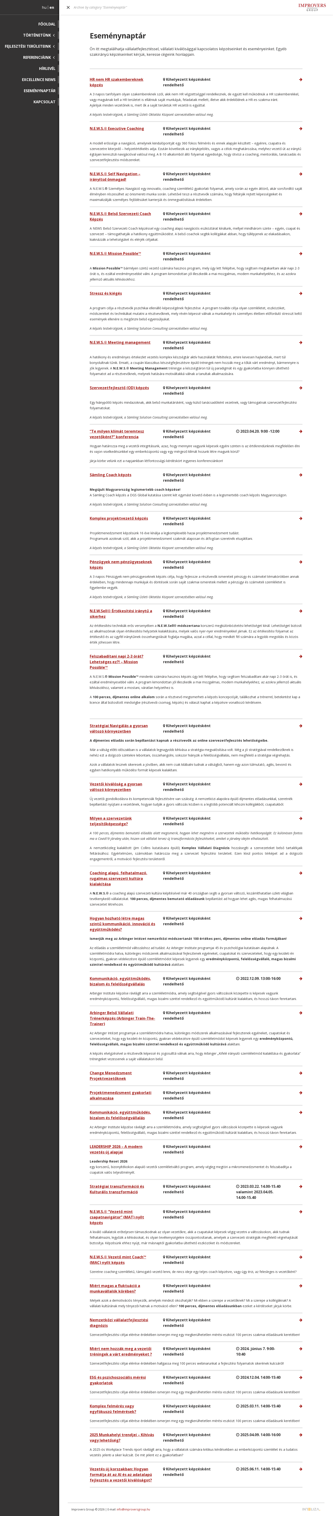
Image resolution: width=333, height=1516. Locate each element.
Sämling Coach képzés (110, 474)
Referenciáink (37, 57)
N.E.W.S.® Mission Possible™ (115, 253)
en (51, 7)
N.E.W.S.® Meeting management (120, 342)
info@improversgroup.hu (133, 1509)
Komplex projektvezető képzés (119, 518)
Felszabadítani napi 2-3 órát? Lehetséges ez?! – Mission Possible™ (116, 662)
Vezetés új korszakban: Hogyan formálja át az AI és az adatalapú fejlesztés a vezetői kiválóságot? (121, 1474)
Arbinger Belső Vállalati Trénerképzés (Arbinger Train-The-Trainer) (122, 1018)
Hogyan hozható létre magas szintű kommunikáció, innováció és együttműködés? (122, 924)
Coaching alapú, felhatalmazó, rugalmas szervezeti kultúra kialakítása (118, 878)
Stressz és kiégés (106, 293)
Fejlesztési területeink (28, 46)
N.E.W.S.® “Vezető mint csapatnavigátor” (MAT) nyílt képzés (117, 1217)
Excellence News (39, 79)
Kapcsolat (45, 101)
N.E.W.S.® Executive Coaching (117, 128)
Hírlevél (47, 68)
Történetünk (37, 35)
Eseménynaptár (40, 90)
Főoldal (47, 24)
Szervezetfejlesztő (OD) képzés (119, 387)
